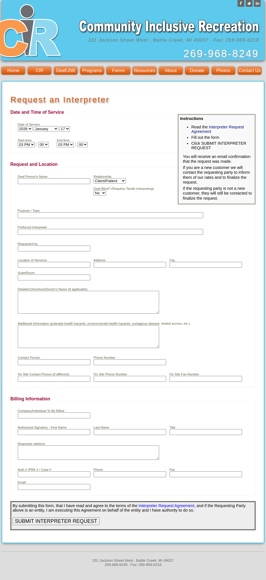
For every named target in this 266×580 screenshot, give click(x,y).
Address (99, 260)
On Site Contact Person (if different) (43, 382)
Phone (98, 480)
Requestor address (31, 452)
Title (172, 436)
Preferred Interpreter (32, 227)
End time (63, 140)
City (172, 260)
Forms (118, 70)
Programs (92, 70)
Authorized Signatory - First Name (42, 436)
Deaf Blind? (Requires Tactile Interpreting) (124, 188)
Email (22, 493)
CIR (39, 70)
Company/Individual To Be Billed (41, 419)
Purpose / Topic (29, 210)
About (171, 70)
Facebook (241, 3)
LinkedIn (257, 3)
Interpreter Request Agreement (166, 516)
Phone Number (104, 366)
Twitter (249, 3)
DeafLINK (66, 70)
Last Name (101, 436)
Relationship (102, 176)
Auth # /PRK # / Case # (34, 480)
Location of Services (32, 260)
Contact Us (250, 70)
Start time (25, 140)
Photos (223, 70)
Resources (144, 70)
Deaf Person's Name (33, 176)
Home (13, 70)
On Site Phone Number (110, 382)
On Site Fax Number (184, 382)
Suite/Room (26, 273)
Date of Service (29, 124)
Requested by (28, 244)
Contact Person (29, 366)
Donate (197, 70)
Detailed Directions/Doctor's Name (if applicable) (52, 289)
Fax (172, 480)
